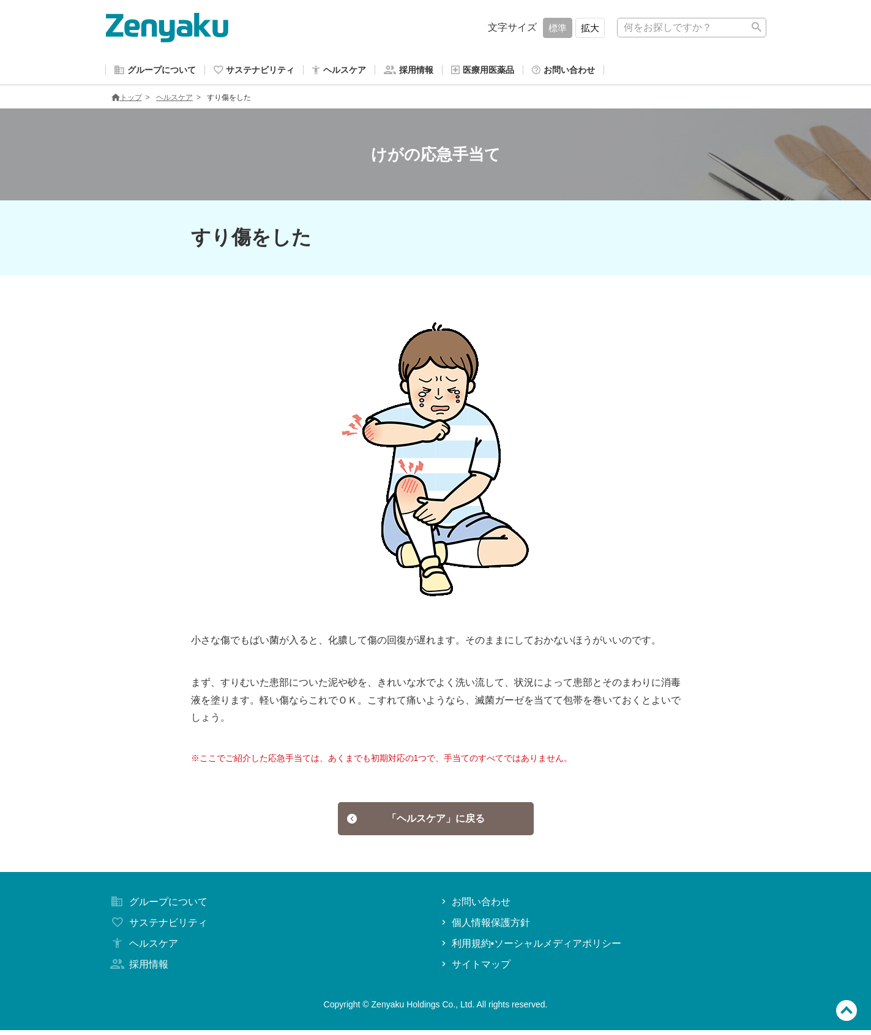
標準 (557, 28)
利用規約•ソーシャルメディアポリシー (530, 948)
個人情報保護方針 (484, 927)
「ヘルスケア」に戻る (416, 822)
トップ (126, 100)
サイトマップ (474, 968)
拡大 (590, 28)
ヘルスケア (174, 100)
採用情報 (138, 968)
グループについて (157, 906)
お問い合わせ (474, 906)
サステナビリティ (157, 927)
